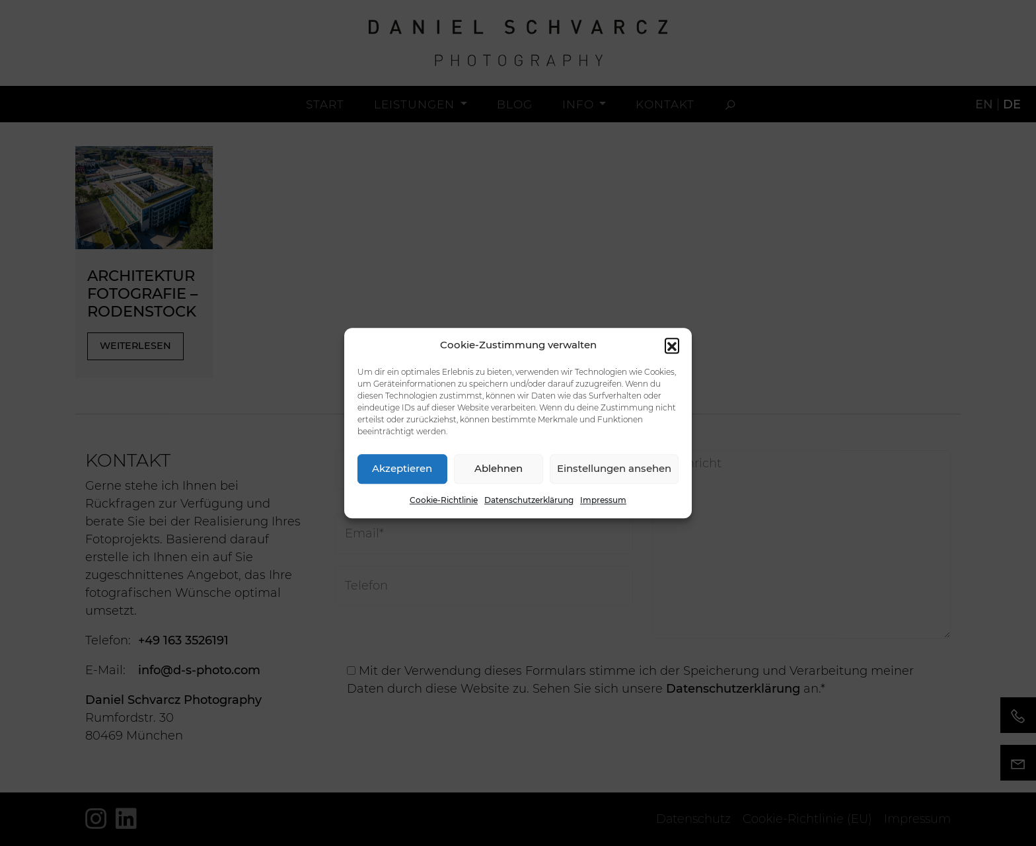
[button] (672, 345)
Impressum (603, 500)
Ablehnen (498, 468)
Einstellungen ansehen (614, 468)
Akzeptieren (402, 468)
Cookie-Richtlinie (444, 500)
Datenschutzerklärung (529, 500)
